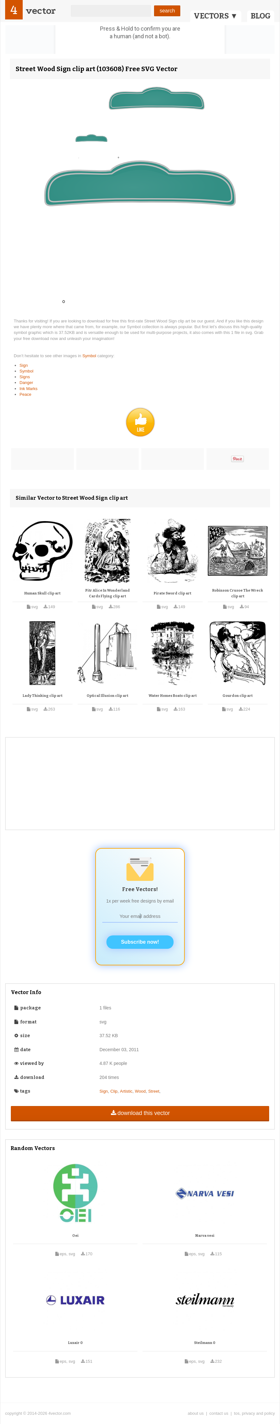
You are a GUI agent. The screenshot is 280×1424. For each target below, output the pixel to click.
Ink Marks (28, 388)
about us (196, 1413)
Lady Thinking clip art (42, 696)
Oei (75, 1236)
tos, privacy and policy (254, 1413)
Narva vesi (204, 1236)
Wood (140, 1091)
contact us (218, 1413)
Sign (23, 365)
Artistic (126, 1091)
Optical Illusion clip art (107, 696)
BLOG (261, 15)
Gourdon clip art (237, 696)
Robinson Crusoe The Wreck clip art (237, 593)
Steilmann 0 (204, 1343)
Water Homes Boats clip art (173, 696)
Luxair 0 (75, 1343)
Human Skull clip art (42, 593)
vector (41, 10)
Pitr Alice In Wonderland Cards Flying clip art (107, 593)
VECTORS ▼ (216, 15)
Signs (24, 376)
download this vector (140, 1113)
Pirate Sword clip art (172, 593)
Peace (25, 394)
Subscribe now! (140, 942)
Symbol (89, 355)
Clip (113, 1091)
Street (153, 1091)
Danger (26, 382)
